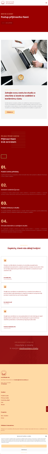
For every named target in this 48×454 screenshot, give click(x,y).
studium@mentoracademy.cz (21, 380)
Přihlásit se (10, 112)
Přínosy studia (5, 398)
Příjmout (24, 449)
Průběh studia (5, 395)
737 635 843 (4, 384)
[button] (46, 439)
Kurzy (2, 418)
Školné (3, 404)
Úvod (3, 23)
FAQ (2, 402)
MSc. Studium (4, 415)
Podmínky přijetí (5, 400)
